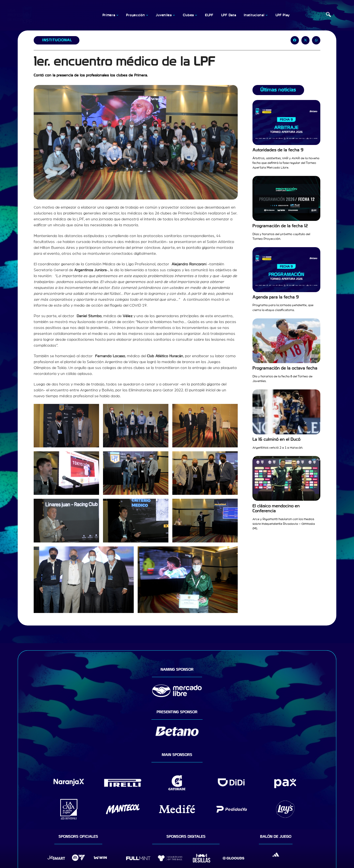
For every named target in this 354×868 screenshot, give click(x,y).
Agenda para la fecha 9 (275, 297)
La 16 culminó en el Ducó (276, 439)
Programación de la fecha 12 (280, 226)
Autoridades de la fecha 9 (277, 150)
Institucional (57, 40)
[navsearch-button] (328, 15)
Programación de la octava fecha (284, 368)
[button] (295, 40)
